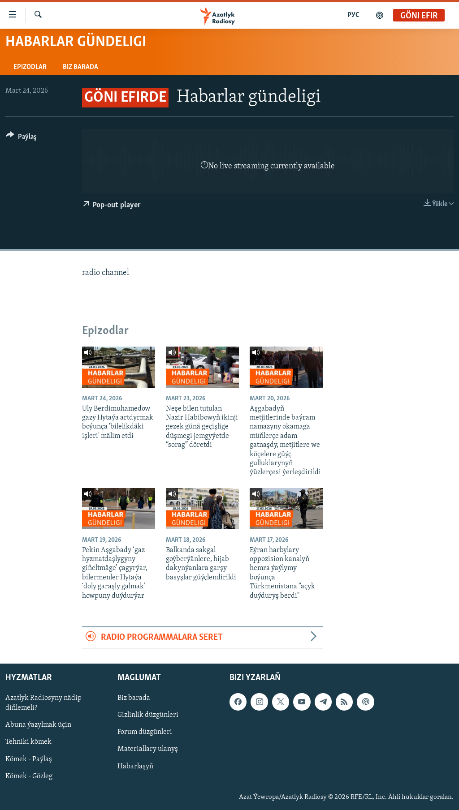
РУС (353, 15)
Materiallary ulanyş (147, 749)
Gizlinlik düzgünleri (147, 715)
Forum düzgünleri (144, 732)
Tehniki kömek (28, 742)
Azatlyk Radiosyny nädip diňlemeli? (43, 703)
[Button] (21, 138)
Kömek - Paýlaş (28, 759)
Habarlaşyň (135, 766)
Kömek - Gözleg (28, 776)
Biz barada (80, 67)
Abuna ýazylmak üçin (38, 725)
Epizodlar (30, 67)
